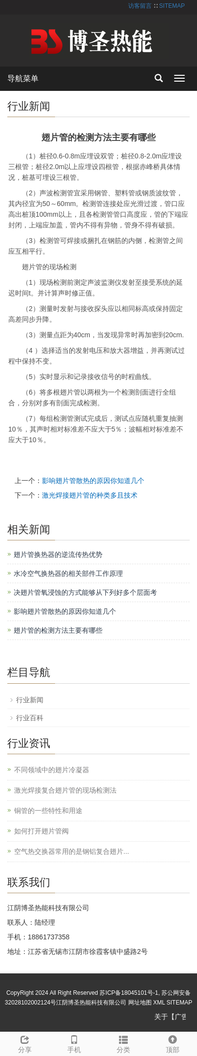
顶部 (172, 1043)
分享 (24, 1043)
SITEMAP (172, 5)
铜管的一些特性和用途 (48, 810)
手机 (73, 1043)
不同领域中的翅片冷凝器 (51, 770)
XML (159, 1002)
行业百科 (29, 718)
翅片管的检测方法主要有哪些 (58, 630)
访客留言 (140, 5)
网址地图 (140, 1002)
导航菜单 (23, 78)
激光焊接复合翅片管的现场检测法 (65, 790)
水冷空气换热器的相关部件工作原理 (68, 573)
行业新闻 (29, 700)
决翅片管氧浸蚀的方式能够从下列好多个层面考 (85, 592)
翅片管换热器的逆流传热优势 (58, 554)
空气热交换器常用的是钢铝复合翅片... (71, 851)
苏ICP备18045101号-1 (128, 992)
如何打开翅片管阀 (41, 831)
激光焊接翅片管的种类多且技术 (90, 495)
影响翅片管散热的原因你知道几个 (93, 481)
